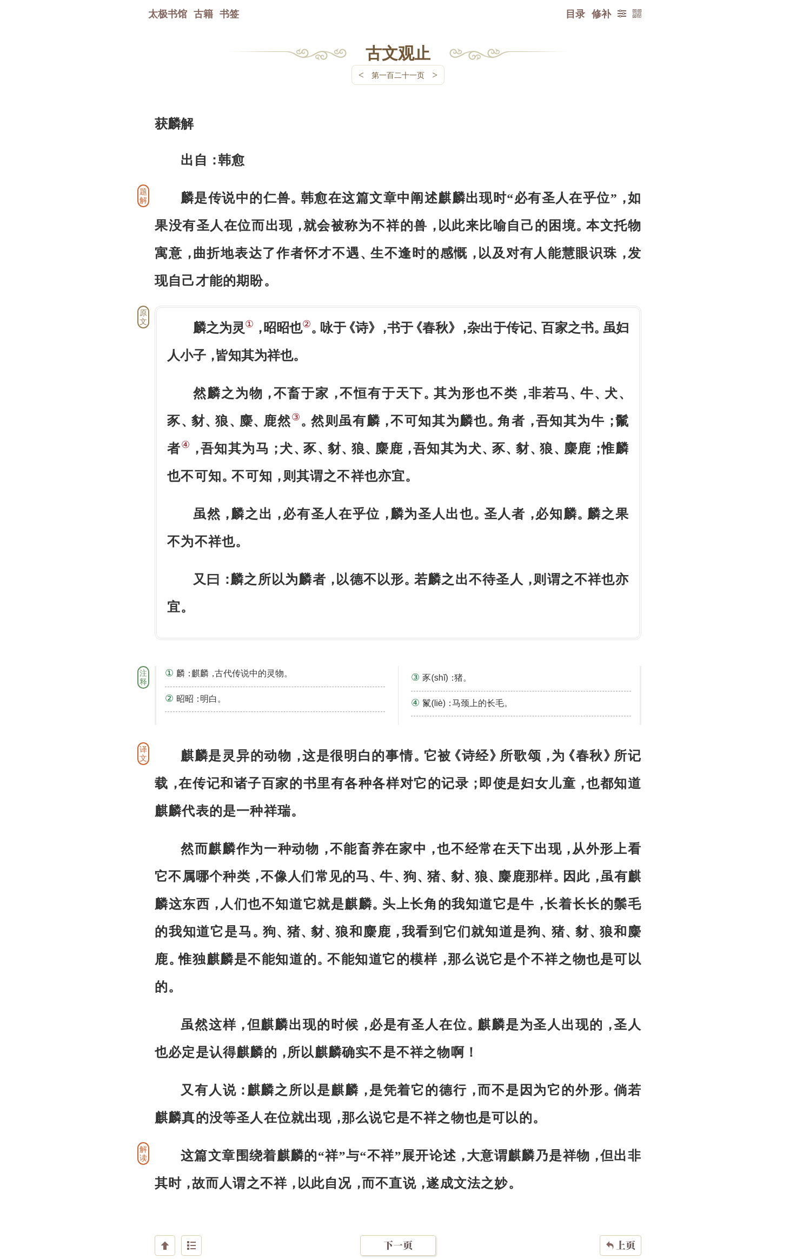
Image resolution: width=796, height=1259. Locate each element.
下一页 (398, 1194)
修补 (601, 13)
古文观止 (398, 52)
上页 (620, 1194)
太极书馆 (167, 13)
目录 (575, 13)
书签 (229, 13)
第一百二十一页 (398, 75)
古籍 (203, 13)
